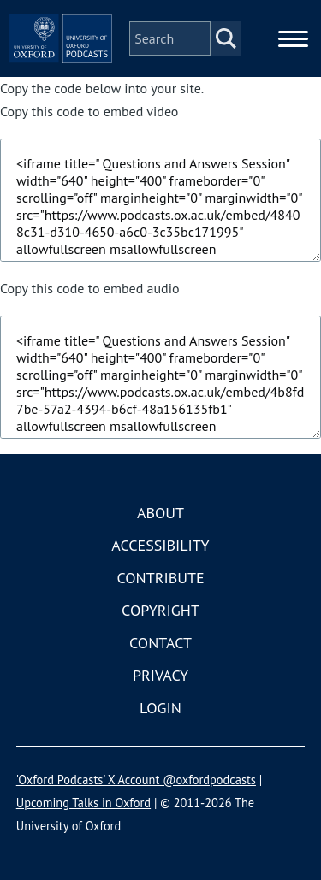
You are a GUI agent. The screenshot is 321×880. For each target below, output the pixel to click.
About (160, 513)
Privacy (160, 675)
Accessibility (160, 545)
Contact (160, 643)
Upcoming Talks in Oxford (83, 802)
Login (160, 708)
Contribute (160, 578)
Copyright (160, 610)
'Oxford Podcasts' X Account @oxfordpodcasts (136, 779)
